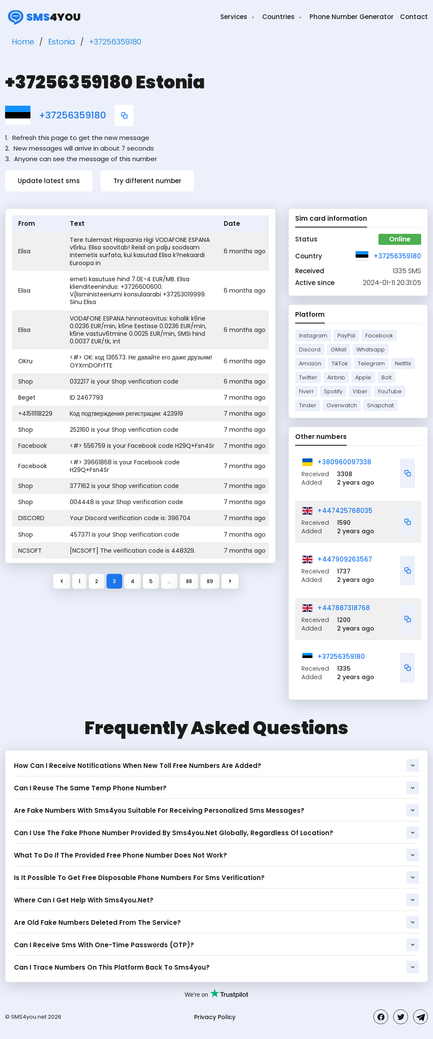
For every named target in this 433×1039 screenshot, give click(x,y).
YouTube (390, 391)
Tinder (307, 405)
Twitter (308, 377)
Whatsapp (370, 349)
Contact (414, 16)
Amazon (310, 363)
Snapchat (380, 405)
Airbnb (336, 377)
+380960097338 (344, 462)
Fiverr (306, 391)
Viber (360, 391)
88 (189, 581)
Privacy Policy (215, 1017)
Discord (310, 349)
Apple (363, 377)
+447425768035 (345, 510)
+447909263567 (344, 559)
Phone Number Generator (352, 16)
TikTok (340, 363)
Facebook (379, 336)
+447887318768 (343, 608)
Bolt (386, 377)
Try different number (147, 180)
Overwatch (341, 405)
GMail (338, 349)
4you (43, 16)
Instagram (313, 336)
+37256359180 (72, 115)
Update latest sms (49, 180)
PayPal (346, 336)
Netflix (403, 363)
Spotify (333, 391)
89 (210, 581)
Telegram (371, 363)
